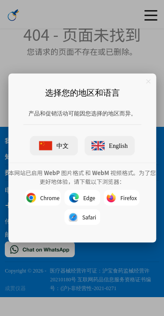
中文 (54, 146)
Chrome (42, 198)
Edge (82, 198)
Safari (82, 217)
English (109, 146)
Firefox (121, 198)
